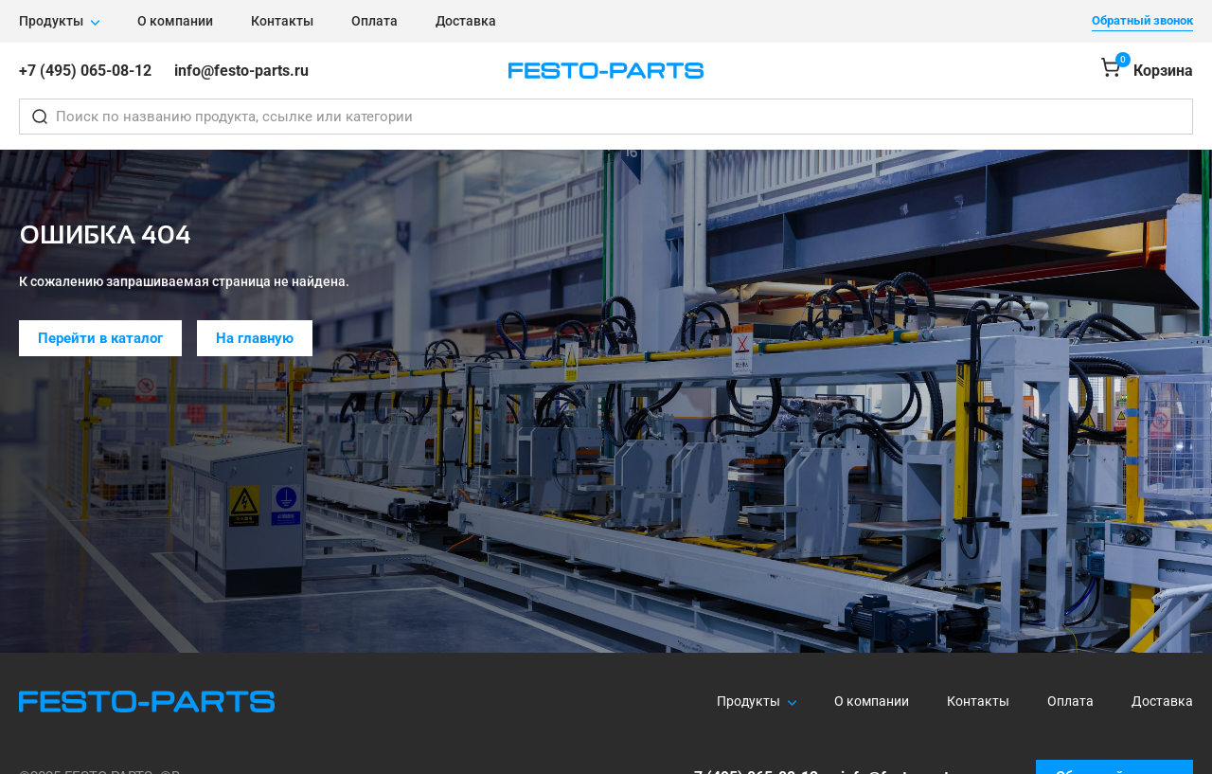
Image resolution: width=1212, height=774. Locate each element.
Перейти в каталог (100, 338)
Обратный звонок (1142, 20)
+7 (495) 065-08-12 (85, 71)
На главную (255, 338)
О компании (175, 20)
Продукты (51, 20)
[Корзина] (1147, 70)
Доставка (466, 20)
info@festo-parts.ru (241, 71)
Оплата (374, 20)
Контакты (282, 20)
